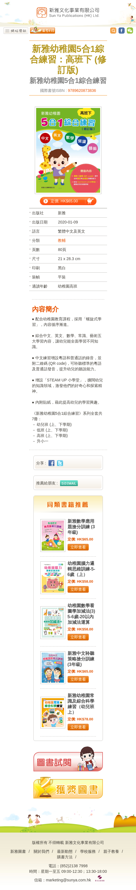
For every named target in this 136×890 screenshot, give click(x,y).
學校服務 (88, 851)
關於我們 (41, 851)
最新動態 (65, 851)
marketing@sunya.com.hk (68, 880)
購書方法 (65, 857)
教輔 (62, 240)
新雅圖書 (18, 851)
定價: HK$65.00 (64, 201)
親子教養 (111, 851)
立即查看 (78, 547)
